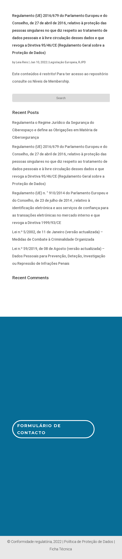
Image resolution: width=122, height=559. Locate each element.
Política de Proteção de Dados (88, 541)
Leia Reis (22, 62)
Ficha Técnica (61, 549)
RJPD (82, 62)
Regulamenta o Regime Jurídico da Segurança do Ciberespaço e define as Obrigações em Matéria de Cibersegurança (54, 129)
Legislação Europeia (63, 62)
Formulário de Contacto (39, 429)
